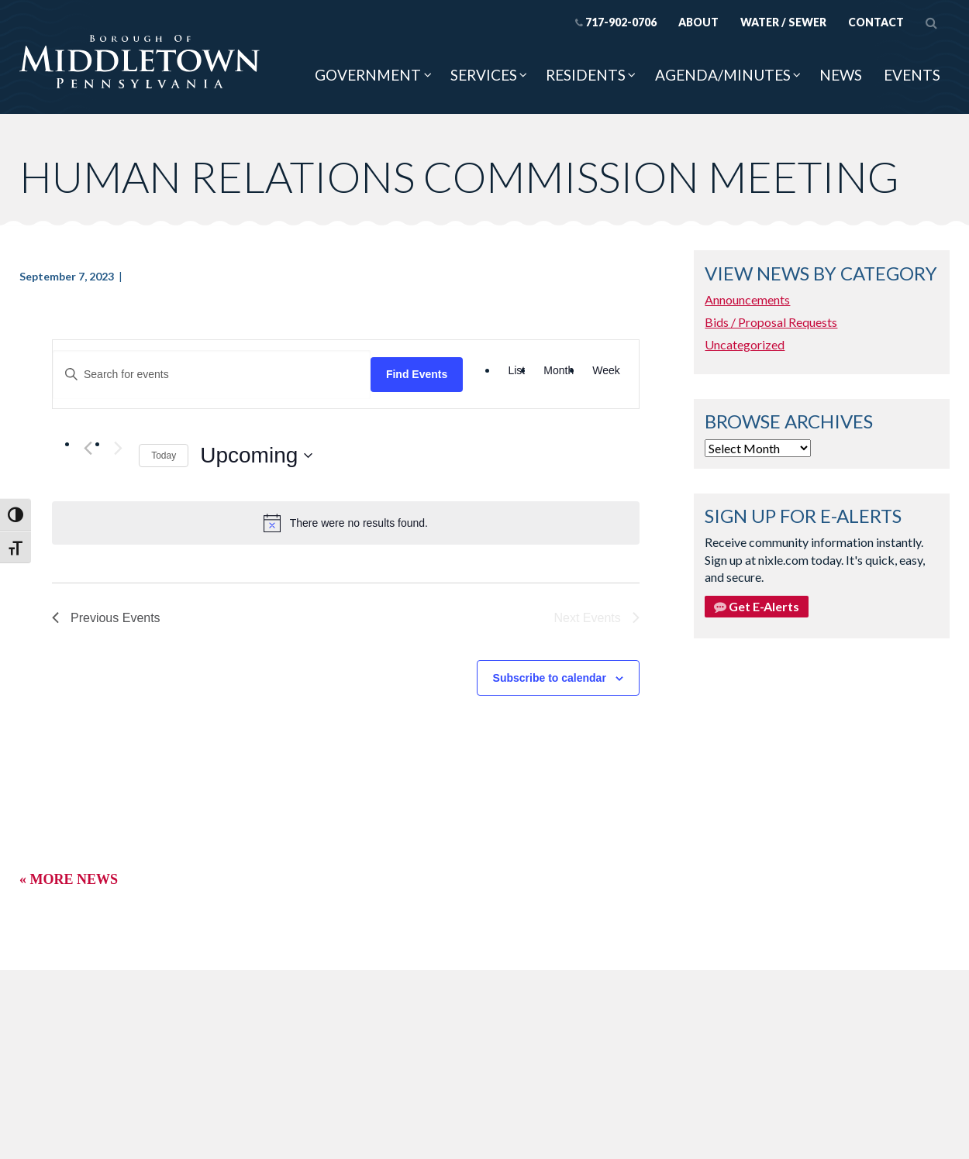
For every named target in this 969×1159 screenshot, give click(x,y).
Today (163, 455)
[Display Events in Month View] (558, 370)
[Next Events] (118, 447)
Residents (586, 75)
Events (912, 75)
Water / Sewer (783, 22)
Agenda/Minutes (723, 75)
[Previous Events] (87, 447)
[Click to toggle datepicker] (256, 455)
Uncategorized (745, 344)
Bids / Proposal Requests (771, 322)
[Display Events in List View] (516, 370)
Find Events (416, 374)
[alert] (346, 523)
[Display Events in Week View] (606, 370)
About (698, 22)
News (840, 75)
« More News (68, 879)
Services (483, 75)
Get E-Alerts (756, 606)
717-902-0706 (616, 22)
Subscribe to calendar (549, 678)
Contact (876, 22)
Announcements (747, 299)
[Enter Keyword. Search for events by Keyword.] (212, 374)
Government (368, 75)
